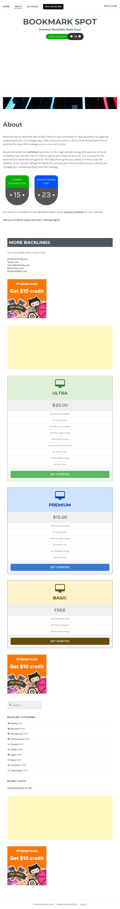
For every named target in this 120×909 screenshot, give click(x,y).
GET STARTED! (60, 474)
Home (6, 6)
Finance (14, 744)
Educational (16, 734)
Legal (13, 754)
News (13, 760)
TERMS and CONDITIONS (66, 904)
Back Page (110, 5)
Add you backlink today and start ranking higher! (31, 219)
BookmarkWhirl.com (17, 271)
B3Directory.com (15, 268)
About (18, 6)
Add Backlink (53, 6)
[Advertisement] (60, 70)
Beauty (14, 723)
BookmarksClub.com (17, 259)
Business (15, 728)
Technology (16, 770)
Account (32, 6)
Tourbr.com (13, 262)
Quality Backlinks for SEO (19, 788)
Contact (83, 904)
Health (14, 749)
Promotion (16, 765)
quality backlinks (74, 212)
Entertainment (18, 739)
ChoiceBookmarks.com (18, 265)
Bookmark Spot (60, 22)
